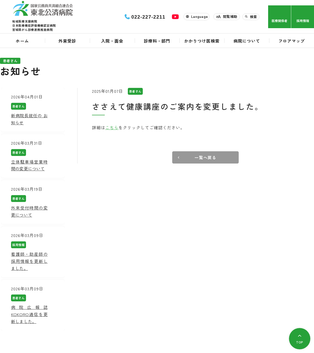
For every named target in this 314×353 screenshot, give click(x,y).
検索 (253, 17)
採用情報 (302, 21)
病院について (247, 42)
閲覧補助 (230, 17)
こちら (111, 127)
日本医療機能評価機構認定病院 (34, 26)
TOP (299, 342)
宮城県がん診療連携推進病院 (32, 31)
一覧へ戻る (205, 157)
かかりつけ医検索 (202, 42)
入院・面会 (112, 42)
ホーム (22, 42)
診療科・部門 (157, 42)
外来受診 (67, 42)
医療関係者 (280, 21)
